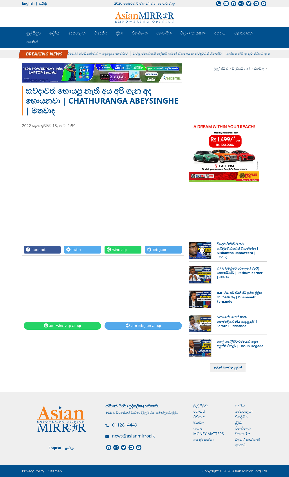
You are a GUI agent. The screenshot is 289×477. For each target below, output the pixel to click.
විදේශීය (100, 33)
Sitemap (55, 471)
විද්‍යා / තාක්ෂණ (192, 33)
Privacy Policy (33, 471)
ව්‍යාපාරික (164, 33)
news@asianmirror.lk (133, 436)
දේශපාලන (77, 33)
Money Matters (208, 433)
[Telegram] (163, 250)
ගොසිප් (32, 41)
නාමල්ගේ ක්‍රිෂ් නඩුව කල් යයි (36, 53)
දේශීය (54, 33)
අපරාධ (220, 33)
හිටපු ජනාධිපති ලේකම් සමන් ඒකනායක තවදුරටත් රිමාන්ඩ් (181, 53)
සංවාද (197, 428)
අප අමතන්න (203, 439)
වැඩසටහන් (243, 33)
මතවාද (259, 68)
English (28, 3)
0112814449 (124, 425)
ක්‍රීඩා (119, 33)
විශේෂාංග (140, 33)
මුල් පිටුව (33, 33)
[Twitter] (82, 250)
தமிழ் (42, 3)
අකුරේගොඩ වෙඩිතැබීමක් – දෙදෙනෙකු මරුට (97, 53)
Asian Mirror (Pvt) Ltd (249, 471)
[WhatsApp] (123, 250)
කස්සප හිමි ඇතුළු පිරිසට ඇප (252, 53)
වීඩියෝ (199, 416)
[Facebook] (42, 250)
